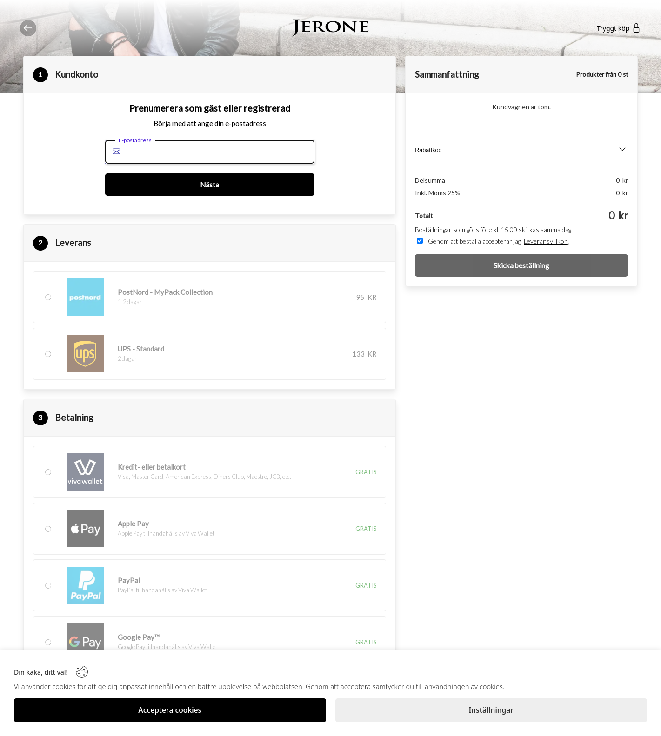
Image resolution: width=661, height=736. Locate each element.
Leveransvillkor (546, 241)
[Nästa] (209, 184)
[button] (209, 325)
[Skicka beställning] (521, 265)
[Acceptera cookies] (170, 710)
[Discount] (521, 150)
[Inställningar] (491, 710)
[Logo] (330, 28)
